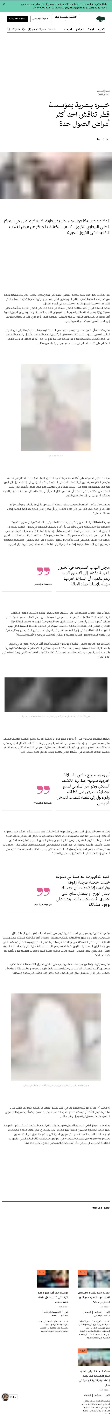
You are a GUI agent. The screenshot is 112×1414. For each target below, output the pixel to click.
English (16, 29)
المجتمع (80, 29)
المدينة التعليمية (17, 18)
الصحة (88, 1318)
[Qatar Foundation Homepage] (99, 19)
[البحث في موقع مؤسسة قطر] (8, 29)
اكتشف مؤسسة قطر (66, 18)
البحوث (91, 29)
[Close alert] (4, 4)
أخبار (108, 1318)
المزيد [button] (68, 29)
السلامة (51, 29)
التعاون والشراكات (52, 1318)
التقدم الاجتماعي (102, 1322)
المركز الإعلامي (40, 18)
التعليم (101, 29)
